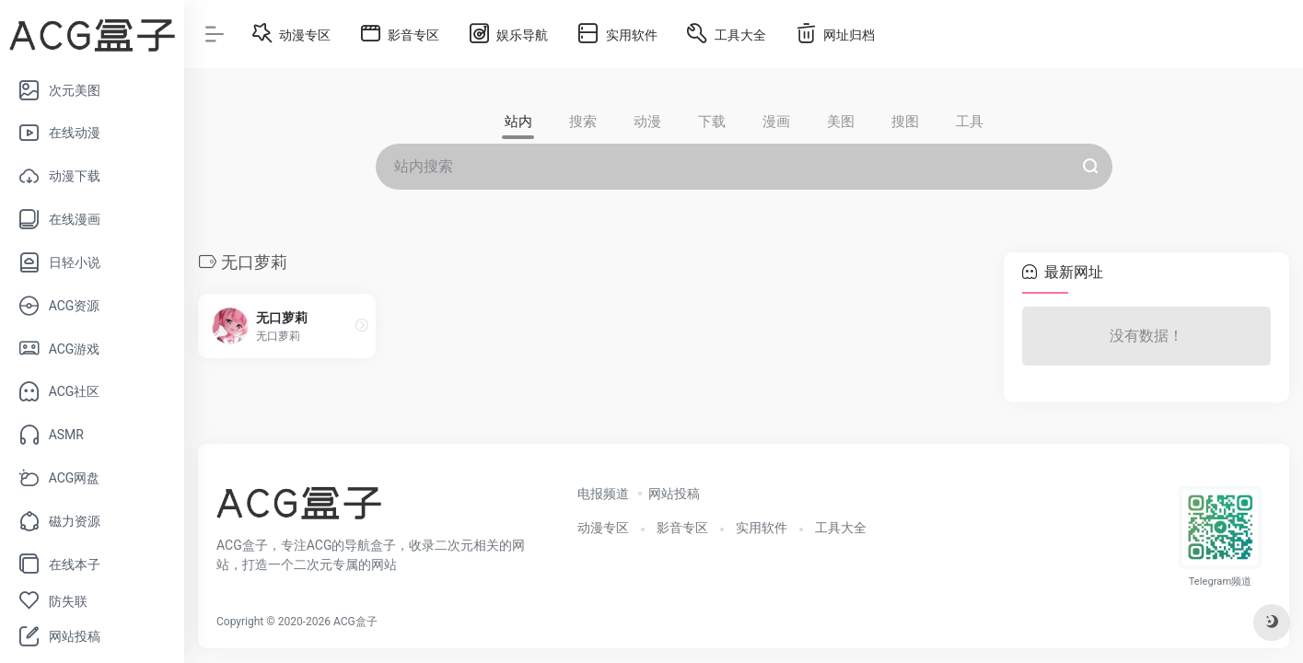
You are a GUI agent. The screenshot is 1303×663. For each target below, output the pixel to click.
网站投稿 (674, 493)
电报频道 (603, 493)
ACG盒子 (355, 621)
